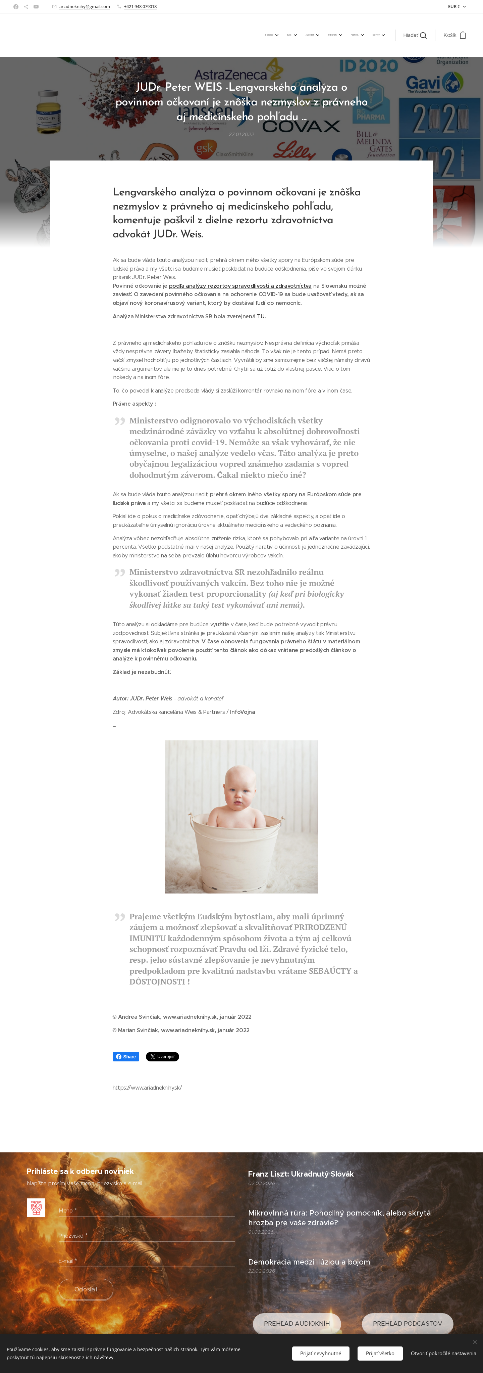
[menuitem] (313, 35)
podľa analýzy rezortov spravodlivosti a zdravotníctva (240, 285)
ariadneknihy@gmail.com (84, 6)
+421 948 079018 (140, 6)
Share (126, 1056)
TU (260, 316)
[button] (415, 35)
